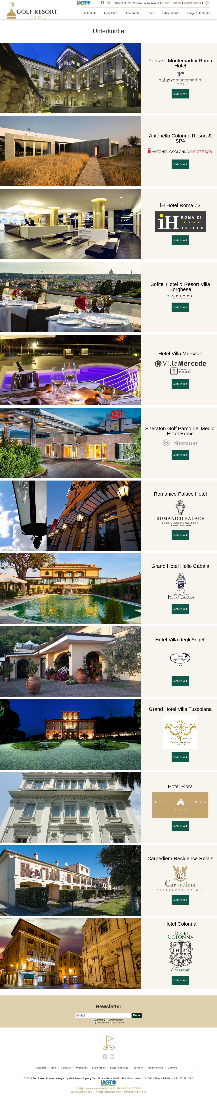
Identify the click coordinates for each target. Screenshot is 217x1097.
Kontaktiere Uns (155, 1067)
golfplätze (41, 1067)
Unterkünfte (132, 13)
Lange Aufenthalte (198, 13)
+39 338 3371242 (131, 1088)
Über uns (176, 3)
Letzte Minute (170, 13)
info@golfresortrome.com (89, 1088)
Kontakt (165, 3)
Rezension (138, 1067)
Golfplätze (110, 13)
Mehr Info (180, 93)
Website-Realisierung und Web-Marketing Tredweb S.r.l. (121, 1092)
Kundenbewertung (192, 3)
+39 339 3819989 (112, 1088)
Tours (150, 13)
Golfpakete (89, 13)
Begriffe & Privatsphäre (81, 1092)
